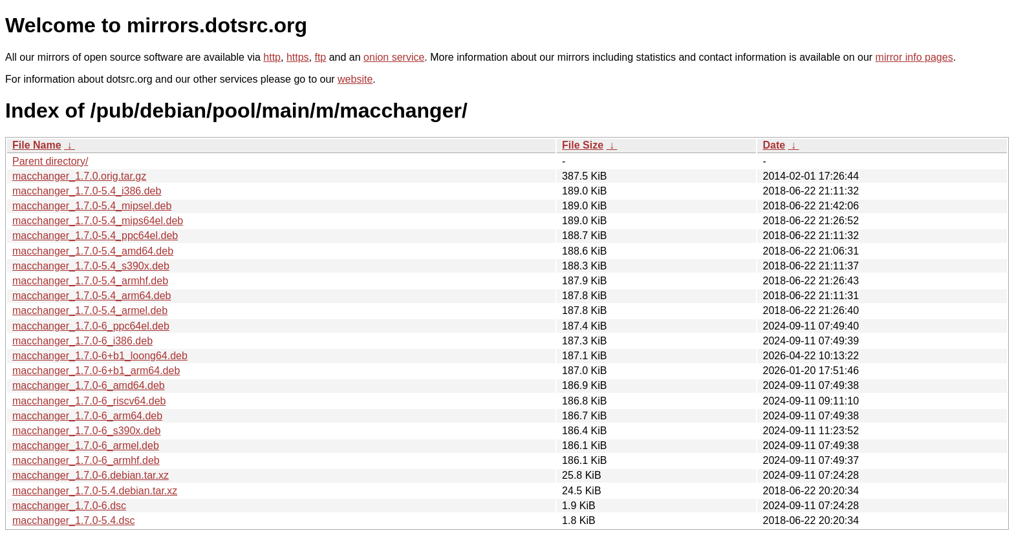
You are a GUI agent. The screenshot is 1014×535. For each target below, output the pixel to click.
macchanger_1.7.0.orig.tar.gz (79, 176)
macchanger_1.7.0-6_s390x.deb (86, 430)
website (355, 79)
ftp (320, 57)
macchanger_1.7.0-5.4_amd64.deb (92, 251)
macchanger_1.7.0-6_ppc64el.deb (90, 325)
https (297, 57)
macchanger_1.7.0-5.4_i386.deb (86, 190)
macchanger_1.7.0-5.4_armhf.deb (90, 280)
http (272, 57)
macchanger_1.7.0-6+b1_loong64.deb (100, 355)
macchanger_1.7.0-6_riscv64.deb (89, 400)
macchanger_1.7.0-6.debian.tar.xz (90, 475)
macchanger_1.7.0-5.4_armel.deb (89, 310)
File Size (582, 145)
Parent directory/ (50, 161)
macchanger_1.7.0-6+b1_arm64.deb (96, 370)
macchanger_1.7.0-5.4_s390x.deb (90, 265)
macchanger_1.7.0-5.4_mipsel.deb (91, 205)
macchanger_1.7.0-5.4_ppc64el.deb (95, 235)
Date (773, 145)
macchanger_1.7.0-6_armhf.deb (86, 460)
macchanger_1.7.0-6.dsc (69, 505)
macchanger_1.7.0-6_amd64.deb (88, 385)
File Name (36, 145)
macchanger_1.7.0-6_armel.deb (85, 445)
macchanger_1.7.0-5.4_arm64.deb (91, 295)
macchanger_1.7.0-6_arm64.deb (87, 415)
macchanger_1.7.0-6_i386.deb (82, 340)
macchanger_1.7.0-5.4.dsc (73, 520)
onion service (393, 57)
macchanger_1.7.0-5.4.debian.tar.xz (94, 490)
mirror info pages (914, 57)
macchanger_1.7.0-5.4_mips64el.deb (97, 220)
